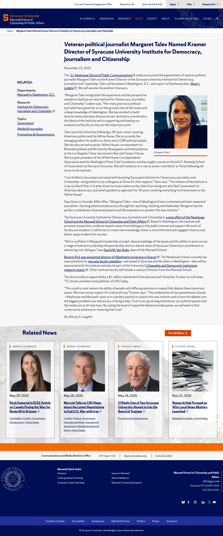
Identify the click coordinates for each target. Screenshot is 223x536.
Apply (173, 4)
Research (124, 18)
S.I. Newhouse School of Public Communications (101, 75)
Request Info (209, 4)
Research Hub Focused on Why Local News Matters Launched (189, 407)
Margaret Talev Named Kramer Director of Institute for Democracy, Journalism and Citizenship (64, 30)
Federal (77, 418)
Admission (107, 18)
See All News (178, 333)
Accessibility (78, 521)
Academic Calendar (55, 521)
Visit (189, 4)
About (165, 18)
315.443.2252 (211, 489)
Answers (61, 473)
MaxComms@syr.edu (135, 455)
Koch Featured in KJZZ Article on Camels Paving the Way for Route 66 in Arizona (30, 407)
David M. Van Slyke (116, 250)
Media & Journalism (30, 129)
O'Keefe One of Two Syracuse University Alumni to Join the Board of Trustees (138, 407)
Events (152, 18)
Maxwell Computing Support (127, 482)
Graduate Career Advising (70, 482)
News (139, 18)
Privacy (155, 521)
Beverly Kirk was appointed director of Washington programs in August (110, 257)
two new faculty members (104, 261)
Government (25, 123)
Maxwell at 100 (127, 4)
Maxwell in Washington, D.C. (36, 95)
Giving (207, 18)
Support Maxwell (121, 473)
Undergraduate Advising (70, 477)
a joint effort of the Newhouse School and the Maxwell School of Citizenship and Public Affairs (134, 219)
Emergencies (98, 521)
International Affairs (74, 422)
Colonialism (16, 418)
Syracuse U (172, 521)
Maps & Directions (120, 521)
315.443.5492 (163, 455)
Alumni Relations (187, 18)
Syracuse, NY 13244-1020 (204, 485)
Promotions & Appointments (35, 134)
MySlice (141, 521)
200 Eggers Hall (211, 481)
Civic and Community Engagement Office (93, 4)
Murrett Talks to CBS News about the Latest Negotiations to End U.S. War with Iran (84, 407)
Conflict (27, 418)
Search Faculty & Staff (152, 4)
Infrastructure (17, 422)
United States (32, 422)
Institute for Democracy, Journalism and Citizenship (34, 109)
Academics (87, 18)
